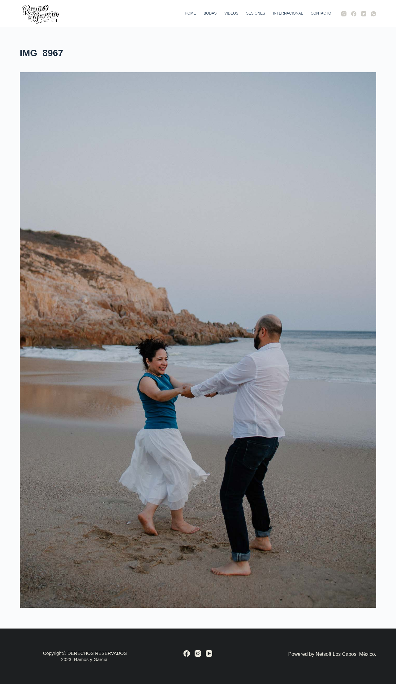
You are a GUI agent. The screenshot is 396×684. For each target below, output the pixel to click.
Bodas (210, 13)
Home (190, 13)
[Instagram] (343, 13)
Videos (231, 13)
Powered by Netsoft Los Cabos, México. (332, 654)
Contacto (321, 13)
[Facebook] (353, 13)
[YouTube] (363, 13)
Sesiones (255, 13)
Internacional (288, 13)
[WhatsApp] (373, 13)
